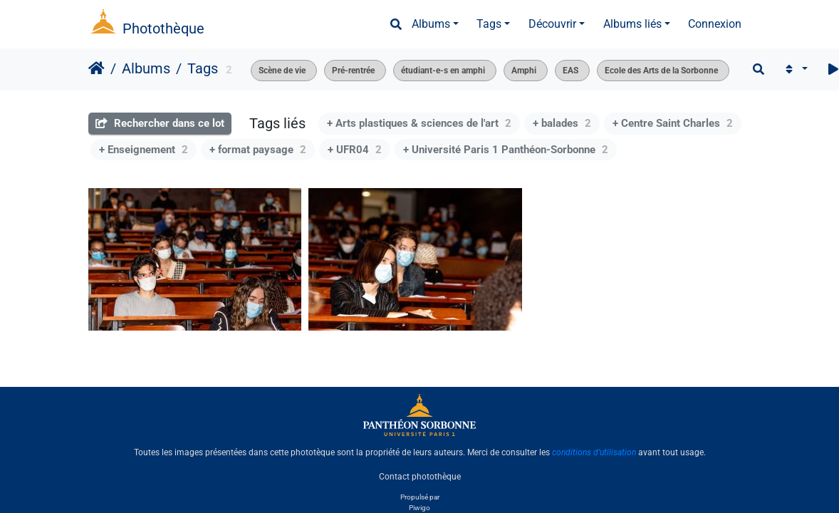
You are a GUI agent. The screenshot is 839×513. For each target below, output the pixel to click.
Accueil (96, 68)
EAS (570, 71)
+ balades (562, 123)
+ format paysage (257, 149)
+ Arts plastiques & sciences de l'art (419, 123)
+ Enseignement (143, 149)
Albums (431, 24)
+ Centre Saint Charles (673, 123)
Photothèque (163, 28)
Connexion (714, 24)
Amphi (523, 71)
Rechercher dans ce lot (159, 123)
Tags (488, 24)
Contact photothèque (420, 477)
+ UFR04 (355, 149)
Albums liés (632, 24)
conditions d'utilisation (594, 452)
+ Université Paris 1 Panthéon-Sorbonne (505, 149)
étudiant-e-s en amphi (443, 71)
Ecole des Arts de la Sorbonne (661, 71)
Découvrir (552, 24)
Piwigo (419, 508)
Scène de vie (282, 71)
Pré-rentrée (353, 71)
